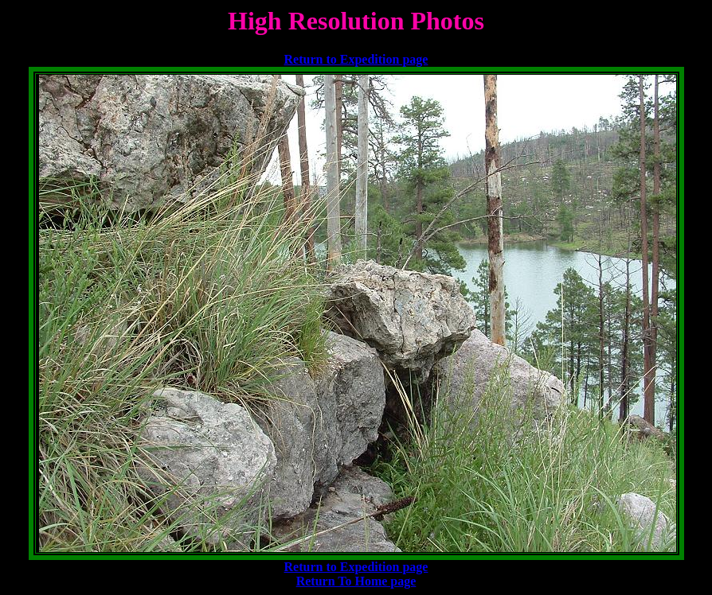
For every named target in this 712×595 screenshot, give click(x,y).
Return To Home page (356, 581)
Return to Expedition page (356, 59)
